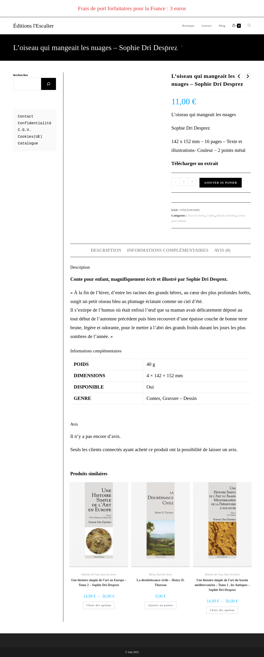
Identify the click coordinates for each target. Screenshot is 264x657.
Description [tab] (106, 250)
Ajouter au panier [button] (160, 605)
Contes (211, 215)
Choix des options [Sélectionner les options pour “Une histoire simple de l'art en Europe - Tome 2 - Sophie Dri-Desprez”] (98, 605)
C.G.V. (24, 130)
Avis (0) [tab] (222, 250)
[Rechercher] (48, 84)
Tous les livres (196, 215)
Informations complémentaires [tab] (167, 250)
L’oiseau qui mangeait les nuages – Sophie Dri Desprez (217, 46)
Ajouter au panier (220, 182)
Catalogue (28, 143)
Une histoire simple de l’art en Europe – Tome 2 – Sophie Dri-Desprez (99, 582)
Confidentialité (34, 123)
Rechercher (20, 75)
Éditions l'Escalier (33, 26)
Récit (152, 574)
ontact (26, 116)
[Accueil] (162, 46)
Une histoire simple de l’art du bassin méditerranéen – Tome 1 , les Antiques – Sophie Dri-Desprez (222, 585)
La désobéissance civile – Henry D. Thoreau (160, 582)
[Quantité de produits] (184, 182)
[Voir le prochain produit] (247, 76)
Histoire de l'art (90, 574)
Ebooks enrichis (226, 215)
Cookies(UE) (30, 136)
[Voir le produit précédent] (239, 76)
